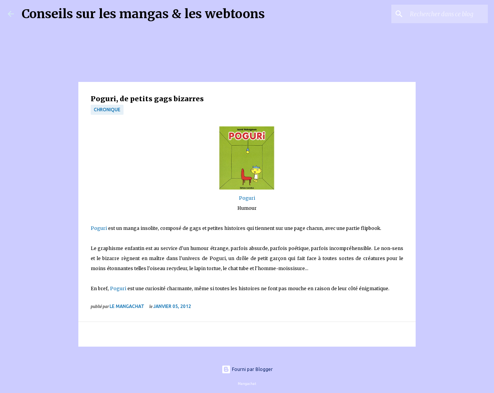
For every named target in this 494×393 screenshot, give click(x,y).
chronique (107, 109)
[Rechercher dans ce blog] (447, 14)
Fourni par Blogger (247, 369)
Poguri (247, 198)
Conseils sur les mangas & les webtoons (143, 14)
